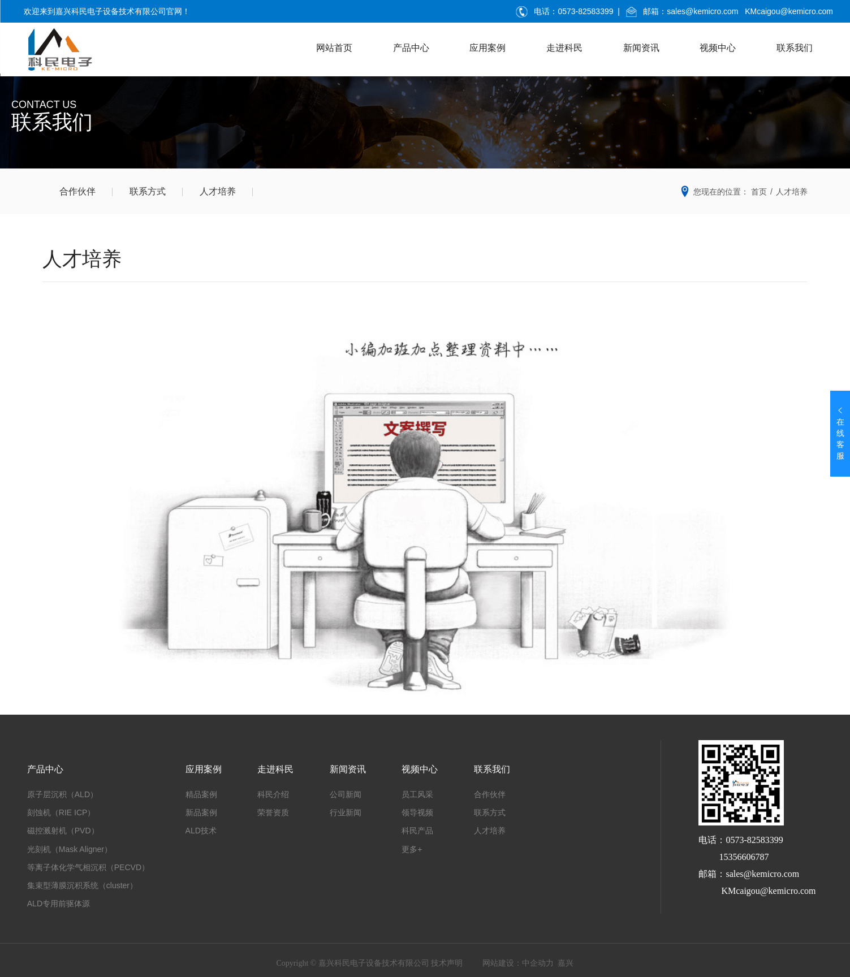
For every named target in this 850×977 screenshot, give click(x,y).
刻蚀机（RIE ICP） (61, 812)
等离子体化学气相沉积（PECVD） (88, 867)
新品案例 (201, 812)
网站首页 (334, 48)
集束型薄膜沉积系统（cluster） (82, 885)
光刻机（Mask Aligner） (69, 849)
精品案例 (201, 794)
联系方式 (148, 191)
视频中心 (718, 48)
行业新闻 (345, 812)
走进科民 (564, 48)
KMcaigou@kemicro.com (789, 11)
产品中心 (411, 48)
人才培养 (218, 191)
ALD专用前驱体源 (58, 903)
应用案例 (487, 48)
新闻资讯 (641, 48)
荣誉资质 (273, 812)
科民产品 (417, 830)
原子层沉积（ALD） (62, 794)
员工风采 (417, 794)
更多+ (412, 849)
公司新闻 (345, 794)
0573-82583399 (585, 11)
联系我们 (794, 48)
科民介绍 (273, 794)
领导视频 (417, 812)
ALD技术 (201, 830)
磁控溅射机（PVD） (63, 830)
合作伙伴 (77, 191)
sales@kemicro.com (702, 11)
